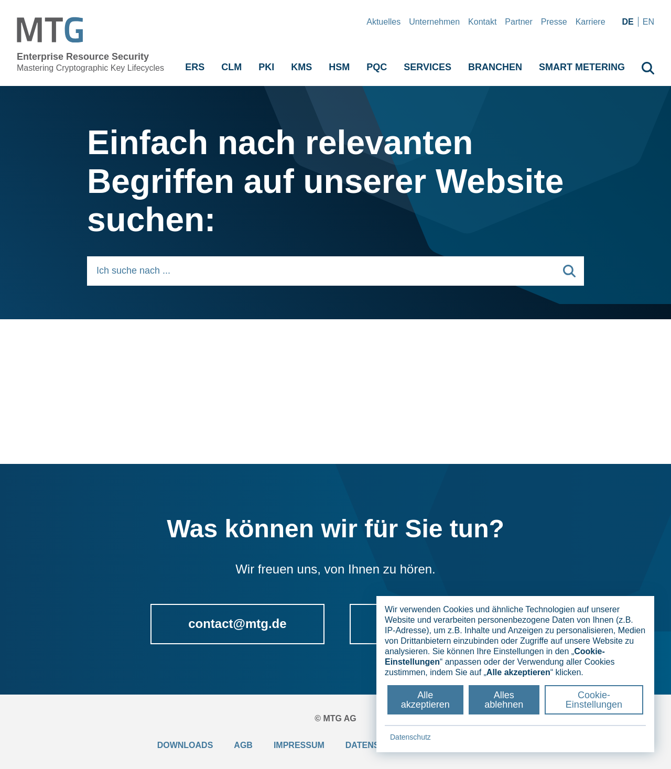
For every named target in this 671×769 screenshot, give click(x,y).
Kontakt (482, 21)
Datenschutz (410, 737)
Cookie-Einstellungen (594, 700)
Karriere (590, 21)
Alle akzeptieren (425, 700)
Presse (554, 21)
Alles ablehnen (503, 700)
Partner (518, 21)
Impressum (299, 745)
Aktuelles (383, 21)
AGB (243, 745)
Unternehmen (434, 21)
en (648, 21)
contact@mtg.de (237, 623)
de (628, 21)
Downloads (185, 745)
